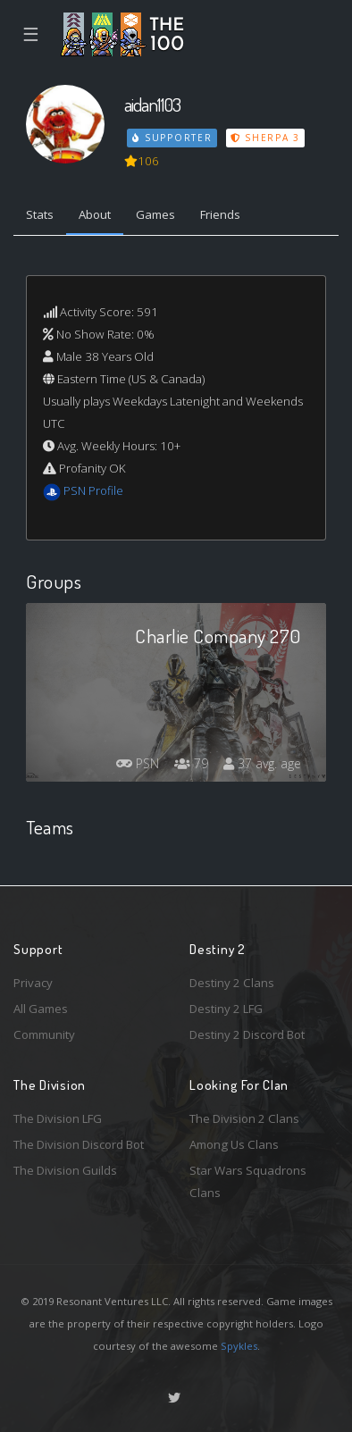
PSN (137, 763)
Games (155, 214)
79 (191, 763)
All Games (40, 1009)
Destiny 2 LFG (226, 1009)
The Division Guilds (65, 1170)
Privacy (33, 983)
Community (44, 1034)
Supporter (172, 137)
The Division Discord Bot (78, 1144)
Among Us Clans (234, 1144)
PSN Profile (93, 490)
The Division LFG (57, 1118)
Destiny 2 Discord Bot (247, 1034)
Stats (40, 214)
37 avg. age (262, 763)
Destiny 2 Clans (231, 983)
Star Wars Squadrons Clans (247, 1181)
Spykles (239, 1345)
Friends (220, 214)
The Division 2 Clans (244, 1118)
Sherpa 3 (265, 137)
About (95, 214)
